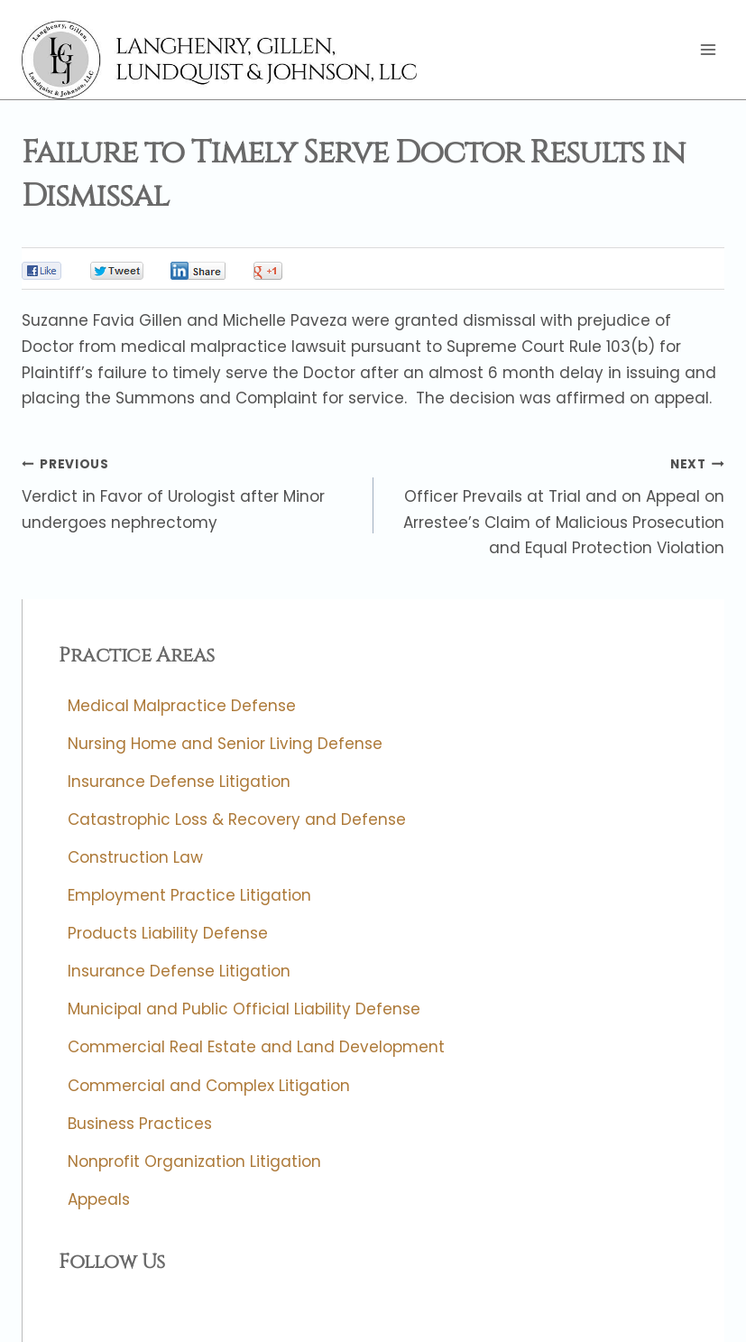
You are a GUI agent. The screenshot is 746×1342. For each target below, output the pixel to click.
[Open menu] (707, 50)
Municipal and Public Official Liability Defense (244, 1010)
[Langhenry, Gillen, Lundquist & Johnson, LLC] (221, 60)
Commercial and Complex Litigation (209, 1086)
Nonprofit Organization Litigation (194, 1161)
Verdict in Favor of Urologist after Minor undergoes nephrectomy (190, 491)
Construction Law (135, 857)
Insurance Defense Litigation (179, 781)
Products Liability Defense (168, 934)
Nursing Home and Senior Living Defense (225, 744)
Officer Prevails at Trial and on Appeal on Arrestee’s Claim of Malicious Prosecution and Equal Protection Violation (557, 505)
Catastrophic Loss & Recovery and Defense (237, 819)
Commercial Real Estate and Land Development (256, 1048)
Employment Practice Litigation (189, 896)
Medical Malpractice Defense (182, 706)
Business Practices (140, 1124)
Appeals (99, 1199)
